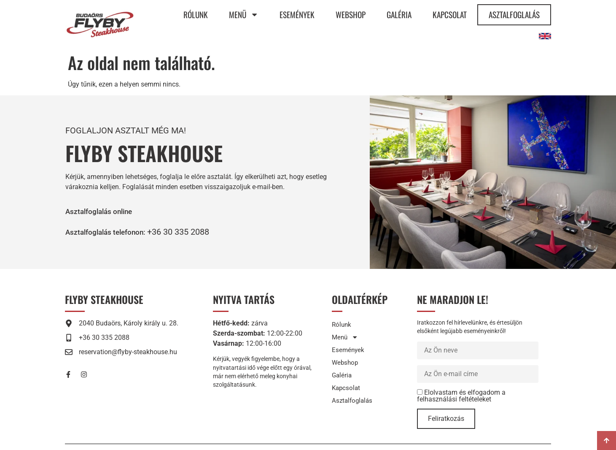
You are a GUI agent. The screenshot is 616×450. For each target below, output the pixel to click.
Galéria (399, 14)
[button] (112, 232)
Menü (243, 14)
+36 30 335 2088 (191, 232)
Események (297, 14)
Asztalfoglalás (514, 14)
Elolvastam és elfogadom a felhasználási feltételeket (461, 395)
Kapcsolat (450, 14)
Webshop (351, 14)
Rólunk (195, 14)
